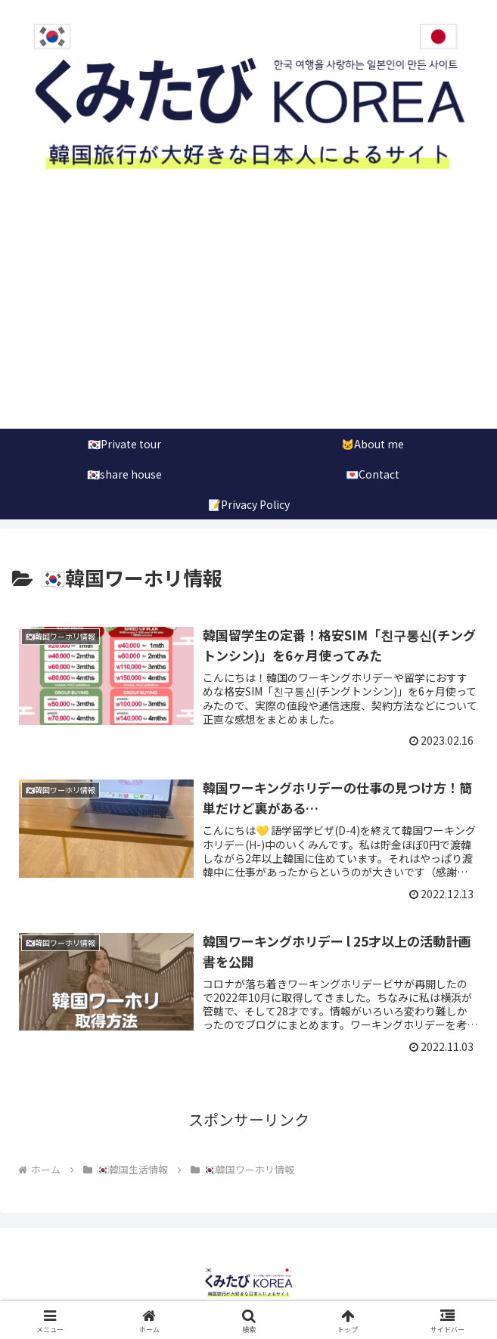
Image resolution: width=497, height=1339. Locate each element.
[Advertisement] (248, 315)
